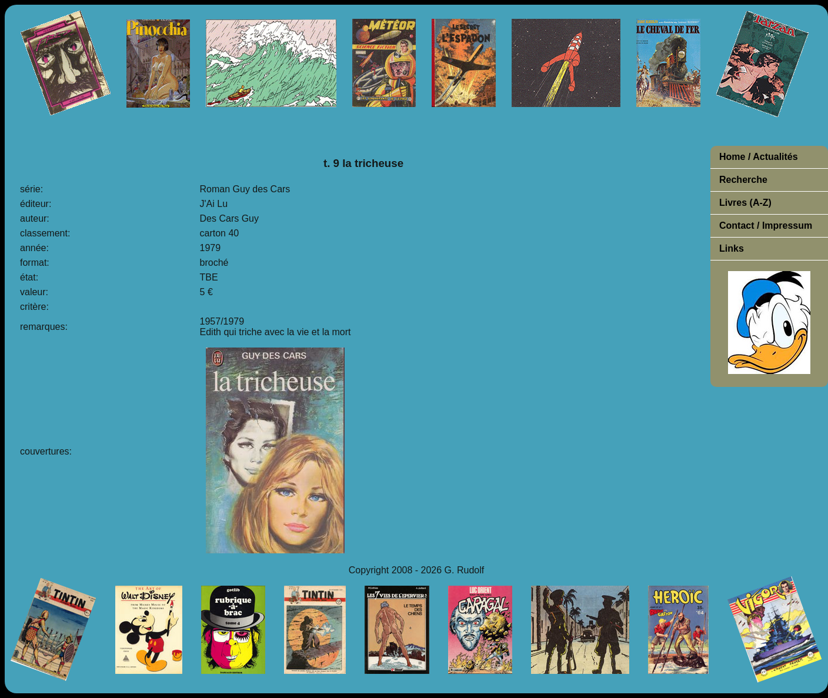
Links (731, 248)
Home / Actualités (758, 157)
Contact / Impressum (765, 226)
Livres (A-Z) (745, 203)
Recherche (743, 180)
